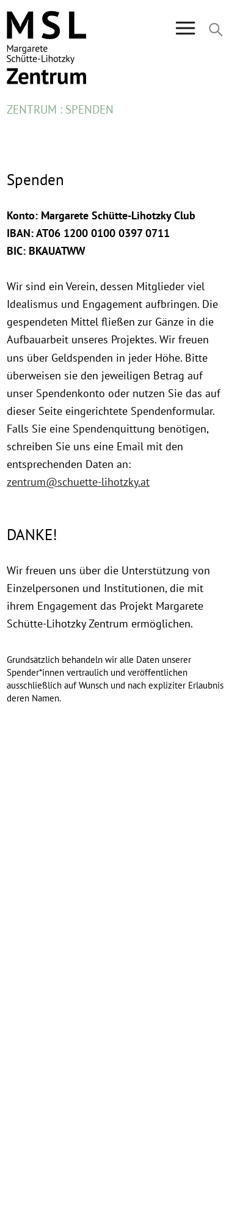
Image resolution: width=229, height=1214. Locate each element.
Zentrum (32, 109)
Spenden (89, 109)
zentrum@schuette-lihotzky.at (78, 482)
